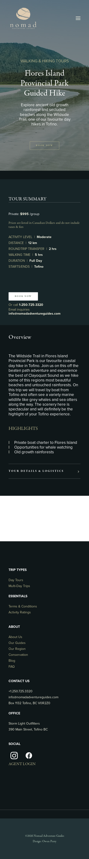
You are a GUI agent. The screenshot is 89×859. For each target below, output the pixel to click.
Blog (12, 661)
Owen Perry (49, 841)
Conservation (18, 655)
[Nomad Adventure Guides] (23, 18)
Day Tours (16, 580)
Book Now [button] (44, 145)
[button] (78, 18)
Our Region (17, 649)
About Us (15, 637)
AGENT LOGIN (22, 764)
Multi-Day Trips (19, 586)
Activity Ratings (20, 612)
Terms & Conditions (23, 606)
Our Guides (17, 643)
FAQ (12, 667)
